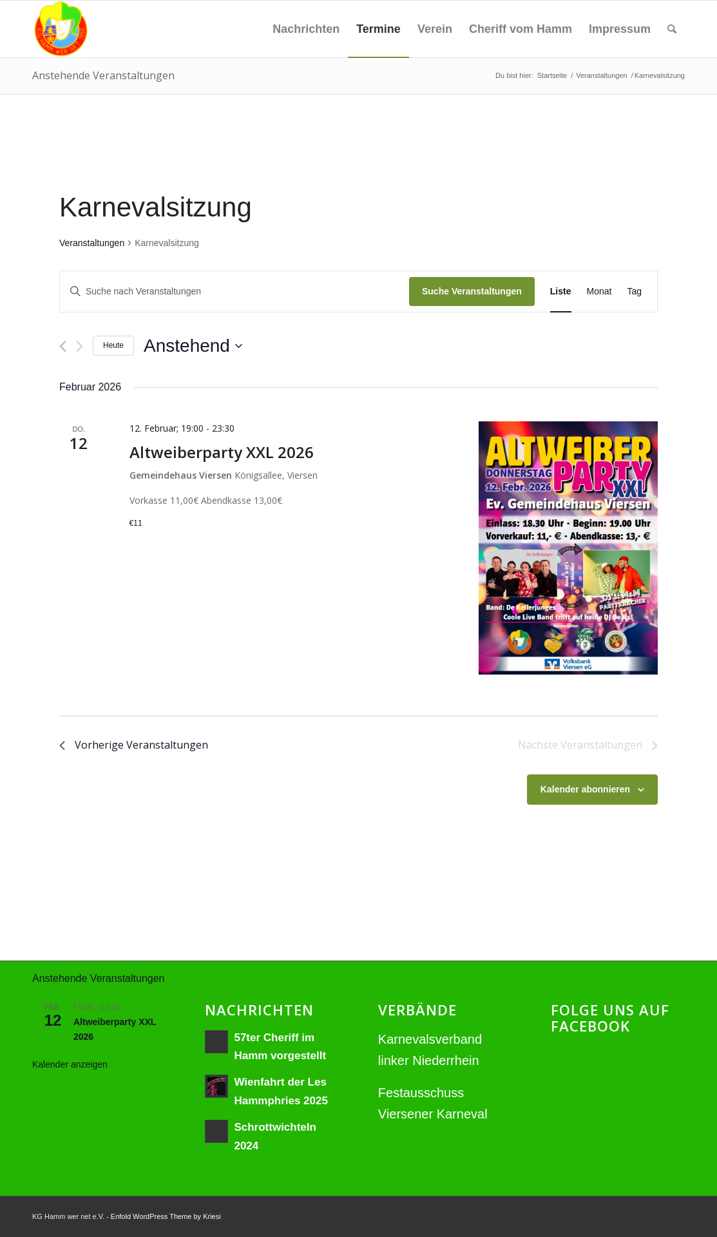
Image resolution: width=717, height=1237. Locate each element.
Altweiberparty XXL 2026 (221, 452)
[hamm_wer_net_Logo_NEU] (60, 29)
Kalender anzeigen (70, 1064)
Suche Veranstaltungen (472, 291)
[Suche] (672, 29)
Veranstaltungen (91, 243)
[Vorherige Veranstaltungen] (62, 346)
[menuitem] (306, 29)
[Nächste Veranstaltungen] (79, 346)
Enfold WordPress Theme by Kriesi (166, 1216)
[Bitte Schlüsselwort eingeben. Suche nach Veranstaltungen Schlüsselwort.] (234, 291)
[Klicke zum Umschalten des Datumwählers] (193, 346)
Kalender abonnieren (585, 789)
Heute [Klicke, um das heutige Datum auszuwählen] (113, 345)
